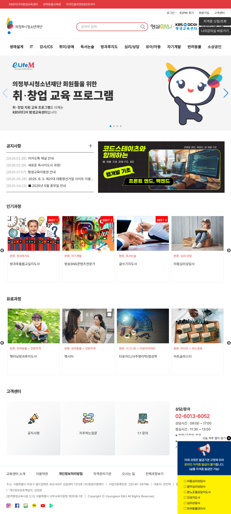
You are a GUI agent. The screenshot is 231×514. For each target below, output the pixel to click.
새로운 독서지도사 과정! (44, 165)
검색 (143, 27)
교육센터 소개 (15, 474)
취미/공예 (66, 47)
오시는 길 (128, 474)
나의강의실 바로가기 (215, 31)
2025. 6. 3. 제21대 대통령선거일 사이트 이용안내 (62, 179)
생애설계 (16, 47)
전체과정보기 (155, 474)
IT (31, 47)
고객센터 (219, 13)
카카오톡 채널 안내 (41, 158)
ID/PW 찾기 (187, 13)
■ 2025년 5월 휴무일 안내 (47, 186)
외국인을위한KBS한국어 (80, 4)
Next (229, 250)
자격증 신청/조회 (215, 21)
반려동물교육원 (52, 4)
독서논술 (87, 47)
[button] (226, 93)
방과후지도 (109, 47)
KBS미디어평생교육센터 (23, 4)
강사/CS (46, 47)
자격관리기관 (102, 474)
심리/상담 (131, 47)
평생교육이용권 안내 (42, 172)
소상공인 (214, 47)
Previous (2, 250)
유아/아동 (153, 47)
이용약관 (42, 474)
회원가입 (204, 13)
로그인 (170, 13)
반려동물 (194, 47)
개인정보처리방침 (71, 474)
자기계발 (174, 47)
